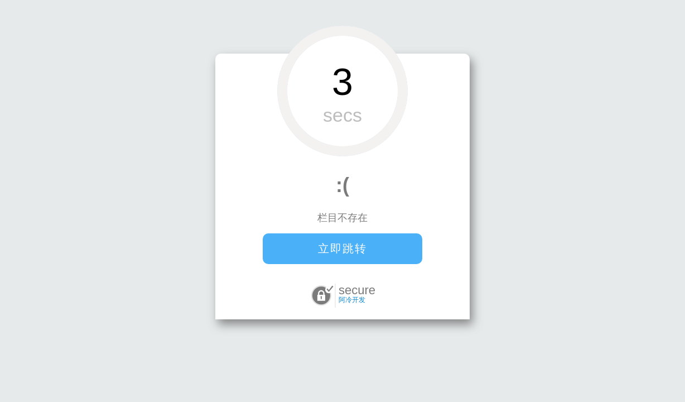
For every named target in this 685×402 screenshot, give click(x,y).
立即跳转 (342, 248)
